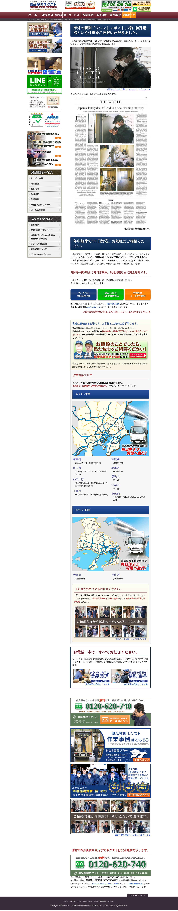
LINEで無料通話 (111, 295)
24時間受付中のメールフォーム (106, 884)
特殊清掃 (130, 599)
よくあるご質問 (38, 210)
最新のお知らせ (41, 19)
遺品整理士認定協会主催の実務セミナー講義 (43, 236)
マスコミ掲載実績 (53, 19)
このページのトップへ (138, 896)
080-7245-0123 (93, 308)
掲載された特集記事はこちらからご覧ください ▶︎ (129, 89)
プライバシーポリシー (41, 254)
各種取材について (39, 249)
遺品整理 (35, 183)
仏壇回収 (35, 194)
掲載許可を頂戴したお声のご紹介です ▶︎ (133, 836)
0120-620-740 (83, 295)
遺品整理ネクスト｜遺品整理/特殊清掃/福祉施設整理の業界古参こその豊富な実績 (86, 906)
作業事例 (35, 199)
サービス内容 (37, 178)
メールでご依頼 (137, 295)
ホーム (65, 902)
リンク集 (110, 902)
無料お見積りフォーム (41, 204)
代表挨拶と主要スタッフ (42, 230)
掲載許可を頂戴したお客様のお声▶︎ (131, 640)
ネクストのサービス (45, 172)
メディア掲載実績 (39, 244)
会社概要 (35, 224)
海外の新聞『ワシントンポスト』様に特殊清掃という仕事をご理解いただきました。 (86, 19)
